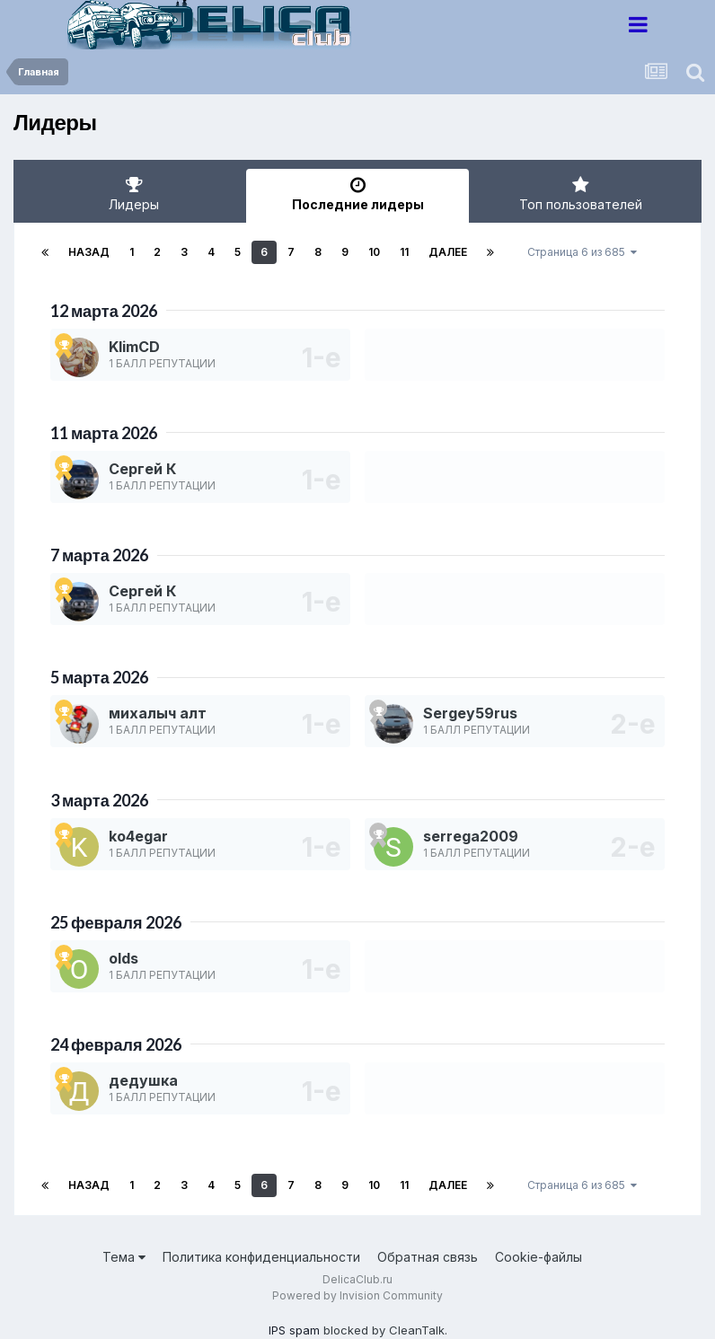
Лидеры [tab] (134, 194)
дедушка (143, 1080)
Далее (447, 252)
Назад (89, 252)
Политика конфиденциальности (261, 1256)
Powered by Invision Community (357, 1295)
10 (374, 252)
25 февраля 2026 (115, 922)
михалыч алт (158, 713)
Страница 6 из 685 (582, 252)
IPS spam (294, 1330)
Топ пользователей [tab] (580, 194)
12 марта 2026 (103, 311)
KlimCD (134, 347)
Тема (124, 1256)
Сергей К (142, 469)
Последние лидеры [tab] (358, 194)
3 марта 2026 (99, 800)
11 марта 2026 (103, 433)
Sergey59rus (470, 713)
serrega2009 (470, 836)
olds (123, 958)
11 (404, 252)
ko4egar (138, 836)
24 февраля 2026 (115, 1044)
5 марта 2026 (99, 677)
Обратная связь (427, 1256)
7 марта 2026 (99, 555)
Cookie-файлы (538, 1256)
